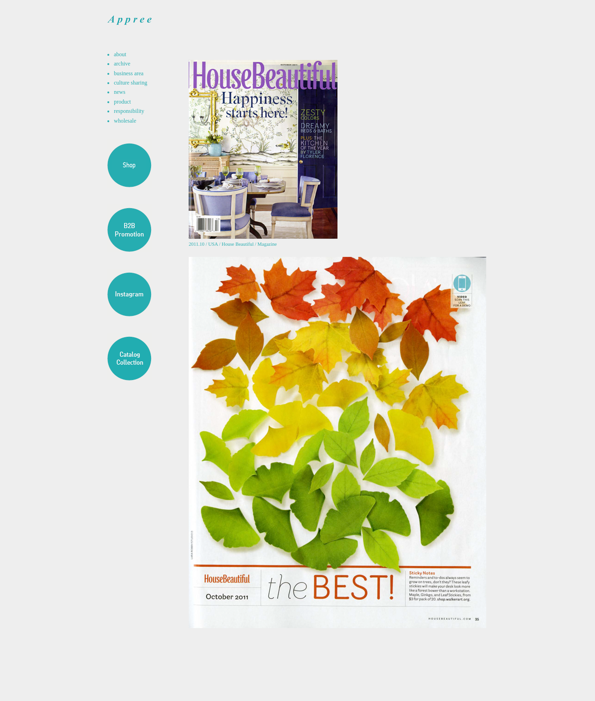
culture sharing (130, 82)
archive (122, 63)
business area (129, 73)
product (122, 101)
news (120, 92)
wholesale (125, 121)
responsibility (129, 111)
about (120, 54)
